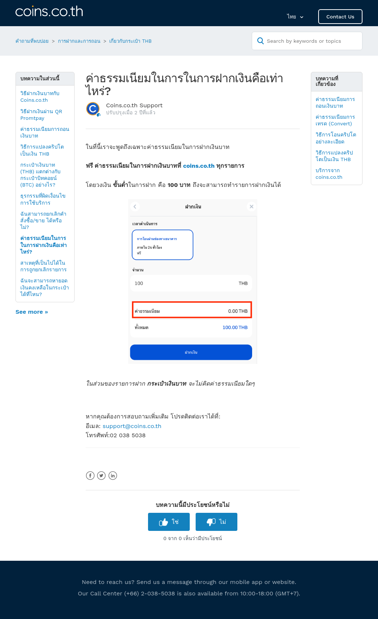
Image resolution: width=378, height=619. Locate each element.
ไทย (292, 17)
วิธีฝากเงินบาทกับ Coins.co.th (39, 96)
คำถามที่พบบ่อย (32, 41)
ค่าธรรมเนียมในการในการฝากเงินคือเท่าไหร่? (43, 244)
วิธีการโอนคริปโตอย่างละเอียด (336, 138)
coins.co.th (199, 165)
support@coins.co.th (132, 426)
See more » (32, 311)
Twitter (101, 475)
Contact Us (340, 17)
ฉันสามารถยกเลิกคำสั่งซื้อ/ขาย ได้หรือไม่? (43, 220)
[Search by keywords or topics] (307, 41)
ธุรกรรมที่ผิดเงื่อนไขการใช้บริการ (43, 199)
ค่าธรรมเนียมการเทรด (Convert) (335, 120)
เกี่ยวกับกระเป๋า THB (130, 41)
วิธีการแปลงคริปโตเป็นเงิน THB (42, 150)
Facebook (90, 475)
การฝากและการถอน (79, 41)
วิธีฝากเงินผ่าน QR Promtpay (41, 114)
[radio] (169, 522)
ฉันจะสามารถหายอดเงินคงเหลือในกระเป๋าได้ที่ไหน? (44, 287)
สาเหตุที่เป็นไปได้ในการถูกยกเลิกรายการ (43, 266)
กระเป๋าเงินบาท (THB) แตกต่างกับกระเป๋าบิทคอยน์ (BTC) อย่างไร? (40, 175)
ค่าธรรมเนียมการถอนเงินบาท (44, 132)
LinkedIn (112, 475)
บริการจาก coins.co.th (329, 173)
